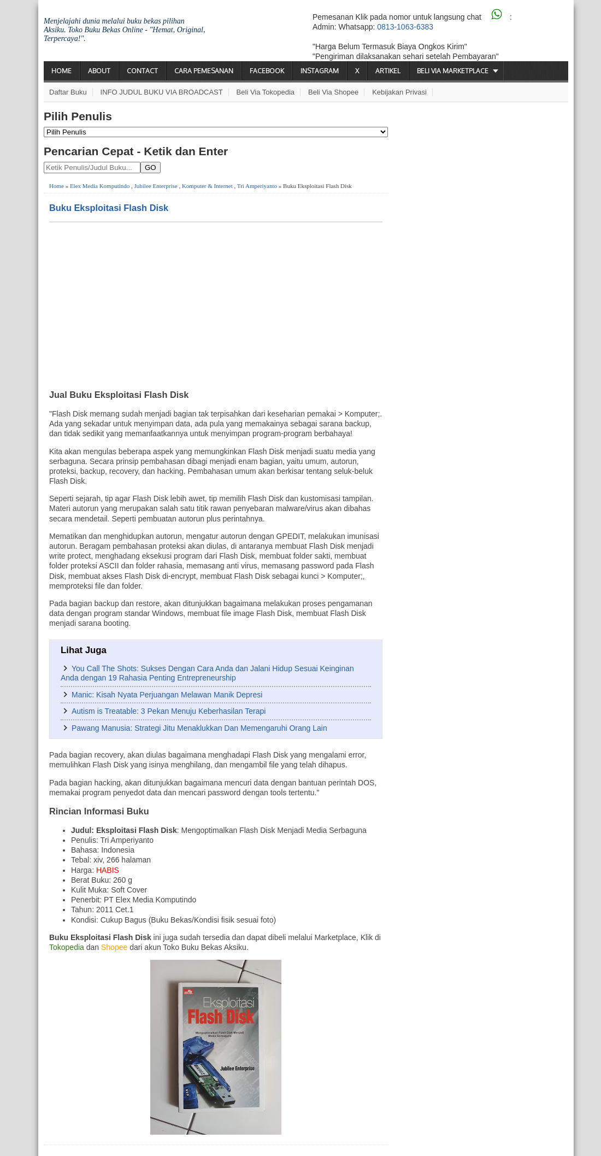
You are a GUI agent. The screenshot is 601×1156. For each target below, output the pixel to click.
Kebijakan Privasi (399, 92)
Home (61, 71)
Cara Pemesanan (203, 71)
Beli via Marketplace (452, 71)
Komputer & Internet (207, 186)
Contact (142, 71)
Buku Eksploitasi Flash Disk (108, 208)
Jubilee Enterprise (156, 186)
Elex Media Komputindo (99, 186)
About (99, 71)
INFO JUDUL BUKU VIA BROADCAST (162, 92)
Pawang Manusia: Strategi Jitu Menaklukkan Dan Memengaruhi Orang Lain (199, 728)
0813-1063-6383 (405, 26)
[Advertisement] (215, 304)
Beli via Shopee (333, 92)
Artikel (387, 71)
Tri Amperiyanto (257, 186)
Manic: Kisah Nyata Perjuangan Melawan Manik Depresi (167, 694)
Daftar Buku (68, 92)
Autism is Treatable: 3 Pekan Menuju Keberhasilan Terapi (169, 711)
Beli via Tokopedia (266, 92)
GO (150, 167)
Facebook (267, 71)
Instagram (319, 71)
